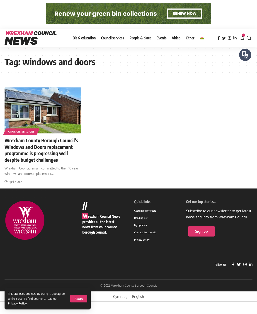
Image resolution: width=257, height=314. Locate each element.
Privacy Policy (17, 303)
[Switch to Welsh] (202, 38)
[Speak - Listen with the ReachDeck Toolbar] (245, 55)
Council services (21, 131)
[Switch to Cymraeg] (120, 296)
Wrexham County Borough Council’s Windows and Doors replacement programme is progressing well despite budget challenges (41, 150)
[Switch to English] (138, 296)
